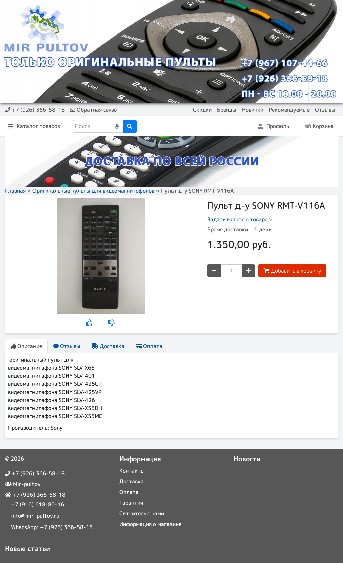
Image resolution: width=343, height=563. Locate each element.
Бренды (226, 109)
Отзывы (325, 109)
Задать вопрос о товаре (237, 219)
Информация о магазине (150, 524)
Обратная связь (93, 109)
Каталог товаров (34, 126)
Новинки (252, 109)
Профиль (273, 126)
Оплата (149, 346)
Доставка (108, 346)
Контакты (132, 470)
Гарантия (131, 502)
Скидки (202, 109)
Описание (26, 346)
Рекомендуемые (289, 109)
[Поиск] (92, 126)
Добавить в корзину (292, 270)
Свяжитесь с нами (141, 513)
